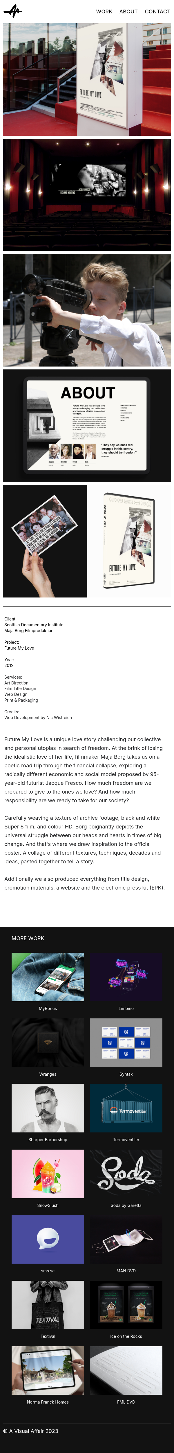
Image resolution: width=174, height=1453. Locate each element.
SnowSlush (47, 1205)
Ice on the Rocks (126, 1336)
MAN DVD (126, 1270)
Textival (48, 1336)
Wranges (48, 1074)
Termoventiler (126, 1139)
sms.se (48, 1270)
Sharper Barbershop (47, 1139)
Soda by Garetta (126, 1205)
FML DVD (126, 1401)
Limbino (126, 1008)
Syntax (126, 1074)
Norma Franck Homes (48, 1401)
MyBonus (48, 1008)
